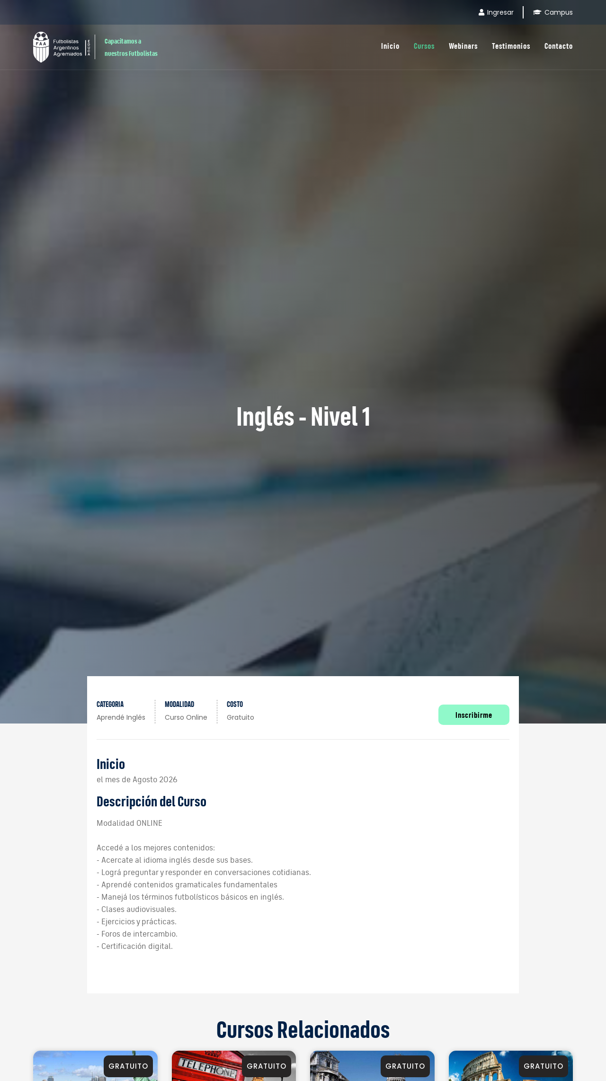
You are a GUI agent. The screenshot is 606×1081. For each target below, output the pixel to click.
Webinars (463, 46)
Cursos (424, 46)
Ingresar (496, 12)
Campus (553, 12)
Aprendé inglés (121, 717)
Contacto (558, 46)
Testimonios (511, 46)
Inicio (390, 46)
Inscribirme (473, 715)
